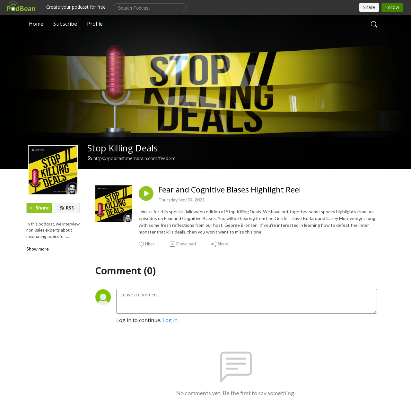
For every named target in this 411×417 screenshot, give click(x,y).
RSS (67, 208)
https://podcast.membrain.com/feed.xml (132, 158)
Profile (95, 23)
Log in (170, 320)
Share (39, 208)
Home (36, 23)
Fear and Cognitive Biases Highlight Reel (229, 189)
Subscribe (65, 23)
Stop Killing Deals (122, 148)
